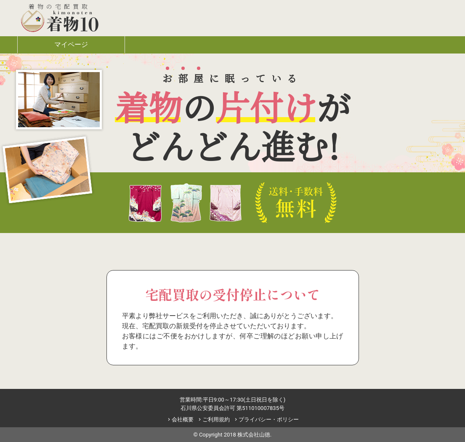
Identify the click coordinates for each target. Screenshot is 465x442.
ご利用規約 (213, 419)
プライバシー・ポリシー (266, 419)
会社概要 (180, 419)
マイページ (71, 44)
